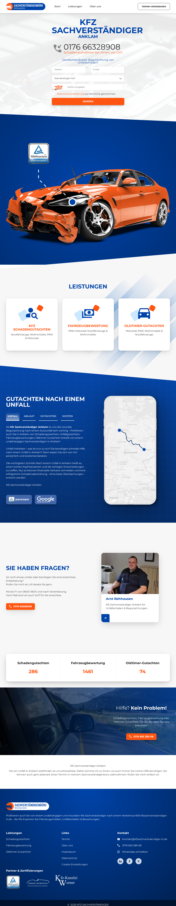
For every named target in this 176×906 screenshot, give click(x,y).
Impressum (69, 851)
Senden (88, 101)
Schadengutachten (18, 839)
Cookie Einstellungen (75, 864)
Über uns (67, 845)
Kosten (67, 416)
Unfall (13, 416)
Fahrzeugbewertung (18, 845)
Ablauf (29, 416)
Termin (66, 839)
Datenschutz (69, 858)
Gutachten (48, 416)
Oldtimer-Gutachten (18, 851)
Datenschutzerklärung (70, 93)
